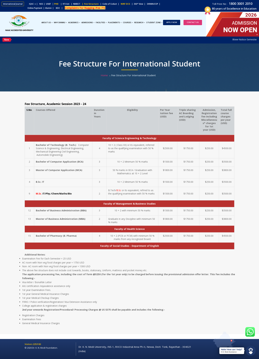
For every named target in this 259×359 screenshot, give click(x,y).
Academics (74, 22)
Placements (115, 22)
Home (104, 75)
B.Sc (118, 190)
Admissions (87, 22)
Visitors (29, 344)
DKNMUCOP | (154, 3)
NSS (41, 3)
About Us (47, 22)
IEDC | (60, 8)
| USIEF (47, 3)
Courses (128, 22)
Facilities (101, 22)
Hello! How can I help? (231, 349)
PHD (56, 3)
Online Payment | (23, 8)
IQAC (32, 3)
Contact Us (193, 22)
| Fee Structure (90, 3)
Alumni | (50, 8)
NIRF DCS (125, 3)
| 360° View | (138, 3)
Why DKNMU (60, 22)
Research (139, 22)
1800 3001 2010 (240, 3)
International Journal (12, 3)
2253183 (37, 344)
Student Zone (154, 22)
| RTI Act (64, 3)
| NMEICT (75, 3)
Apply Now (171, 22)
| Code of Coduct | (109, 3)
